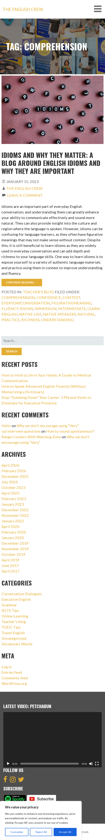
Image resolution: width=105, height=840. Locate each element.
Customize (17, 831)
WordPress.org (14, 683)
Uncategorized (14, 638)
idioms (26, 308)
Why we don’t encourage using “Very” (48, 425)
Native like (30, 314)
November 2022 (15, 515)
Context (71, 297)
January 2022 (12, 521)
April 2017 (10, 571)
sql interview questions (20, 431)
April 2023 (10, 493)
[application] (52, 739)
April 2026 (10, 465)
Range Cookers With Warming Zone (31, 436)
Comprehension (18, 297)
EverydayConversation (25, 303)
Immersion (46, 308)
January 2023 (12, 504)
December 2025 (15, 476)
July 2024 (9, 482)
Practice (10, 319)
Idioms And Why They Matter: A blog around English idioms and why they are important (50, 163)
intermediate (72, 308)
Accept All (65, 831)
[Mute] (91, 764)
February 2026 (13, 470)
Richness (30, 319)
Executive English (16, 599)
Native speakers (59, 314)
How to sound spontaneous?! (70, 431)
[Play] (8, 764)
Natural (86, 314)
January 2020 (12, 537)
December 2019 (15, 543)
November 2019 (15, 549)
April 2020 (10, 526)
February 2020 (13, 532)
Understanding (57, 319)
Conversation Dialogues (21, 593)
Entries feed (11, 672)
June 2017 (10, 565)
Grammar (9, 605)
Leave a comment (25, 195)
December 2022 (15, 509)
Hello (6, 425)
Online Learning (14, 616)
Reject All (41, 831)
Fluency (9, 308)
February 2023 (13, 498)
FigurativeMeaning (71, 303)
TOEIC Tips (11, 627)
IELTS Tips (10, 610)
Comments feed (14, 678)
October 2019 (13, 554)
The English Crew (23, 9)
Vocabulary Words (16, 644)
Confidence (48, 297)
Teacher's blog (38, 292)
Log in (6, 666)
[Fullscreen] (97, 764)
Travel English (13, 632)
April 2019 (10, 560)
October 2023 (13, 487)
